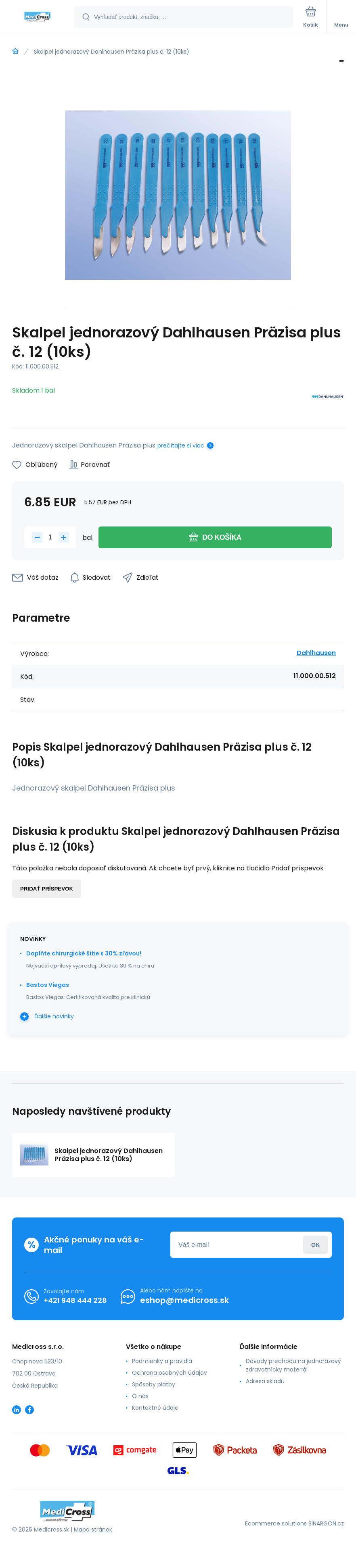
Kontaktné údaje (155, 1408)
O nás (140, 1396)
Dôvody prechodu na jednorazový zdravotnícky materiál (293, 1365)
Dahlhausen (316, 653)
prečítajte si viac (180, 445)
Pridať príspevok (46, 889)
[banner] (37, 17)
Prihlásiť (315, 1245)
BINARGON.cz (326, 1523)
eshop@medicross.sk (184, 1300)
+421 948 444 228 (75, 1300)
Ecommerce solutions (276, 1523)
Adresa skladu (265, 1381)
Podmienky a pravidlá (162, 1361)
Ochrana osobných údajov (169, 1373)
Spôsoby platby (153, 1384)
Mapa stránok (93, 1529)
